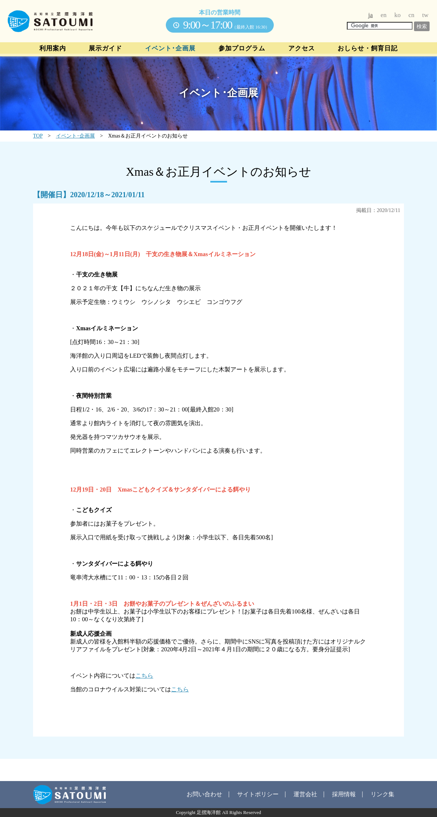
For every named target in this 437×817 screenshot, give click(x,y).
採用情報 (344, 794)
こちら (144, 675)
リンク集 (382, 794)
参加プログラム (241, 48)
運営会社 (305, 794)
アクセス (301, 48)
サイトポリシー (258, 794)
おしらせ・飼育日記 (368, 48)
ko (397, 15)
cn (411, 15)
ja (370, 15)
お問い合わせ (204, 794)
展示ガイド (105, 48)
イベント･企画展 (170, 48)
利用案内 (52, 48)
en (384, 15)
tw (425, 15)
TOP (38, 136)
